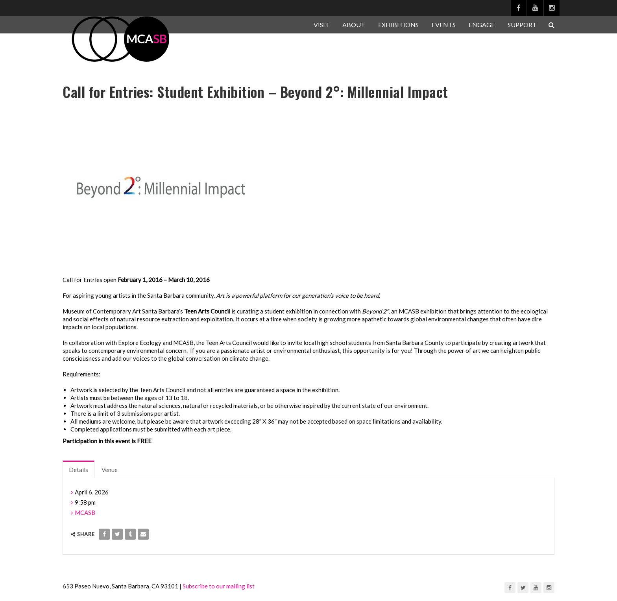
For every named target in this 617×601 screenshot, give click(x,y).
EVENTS (444, 24)
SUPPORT (522, 24)
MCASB (85, 512)
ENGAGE (482, 24)
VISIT (321, 24)
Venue (110, 469)
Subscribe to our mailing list (219, 586)
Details (78, 469)
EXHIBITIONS (398, 24)
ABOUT (353, 24)
